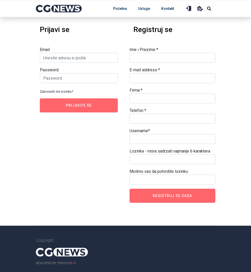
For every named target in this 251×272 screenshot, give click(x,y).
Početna (120, 9)
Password (49, 69)
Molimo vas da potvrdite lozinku (159, 171)
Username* (140, 130)
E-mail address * (145, 69)
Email (45, 49)
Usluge (144, 9)
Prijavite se (79, 105)
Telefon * (138, 110)
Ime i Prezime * (144, 49)
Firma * (136, 90)
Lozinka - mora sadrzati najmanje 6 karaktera (170, 151)
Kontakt (167, 9)
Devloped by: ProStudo (56, 263)
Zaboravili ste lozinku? (56, 91)
